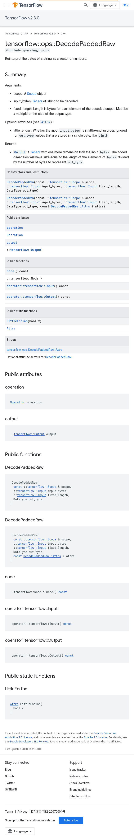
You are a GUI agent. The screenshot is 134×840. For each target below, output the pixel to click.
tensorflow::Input (25, 186)
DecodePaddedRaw (20, 182)
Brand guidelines (80, 789)
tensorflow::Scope (65, 182)
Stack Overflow (80, 783)
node (10, 271)
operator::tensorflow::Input (30, 286)
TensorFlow (12, 33)
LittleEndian (17, 321)
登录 (126, 5)
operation (15, 228)
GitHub (9, 776)
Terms (9, 811)
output (12, 242)
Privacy (22, 811)
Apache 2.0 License (95, 737)
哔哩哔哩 (11, 789)
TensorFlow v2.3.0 (22, 18)
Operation (15, 235)
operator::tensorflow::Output (31, 297)
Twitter (10, 783)
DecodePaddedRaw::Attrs (70, 206)
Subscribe (71, 820)
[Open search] (85, 5)
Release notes (79, 776)
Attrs (45, 122)
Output (19, 152)
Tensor (37, 101)
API (26, 33)
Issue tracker (78, 769)
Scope (31, 94)
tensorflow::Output (25, 250)
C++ (63, 33)
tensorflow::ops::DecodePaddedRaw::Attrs (34, 349)
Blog (8, 769)
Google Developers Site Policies (28, 741)
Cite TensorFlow (80, 796)
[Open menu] (7, 5)
